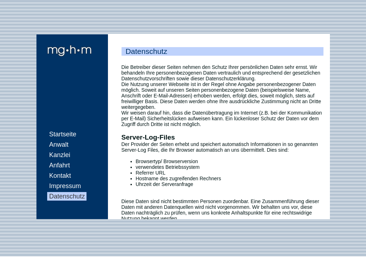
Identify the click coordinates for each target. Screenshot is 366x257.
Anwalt (59, 144)
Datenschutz (67, 196)
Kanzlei (59, 154)
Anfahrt (59, 165)
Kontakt (60, 175)
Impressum (65, 186)
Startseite (62, 134)
